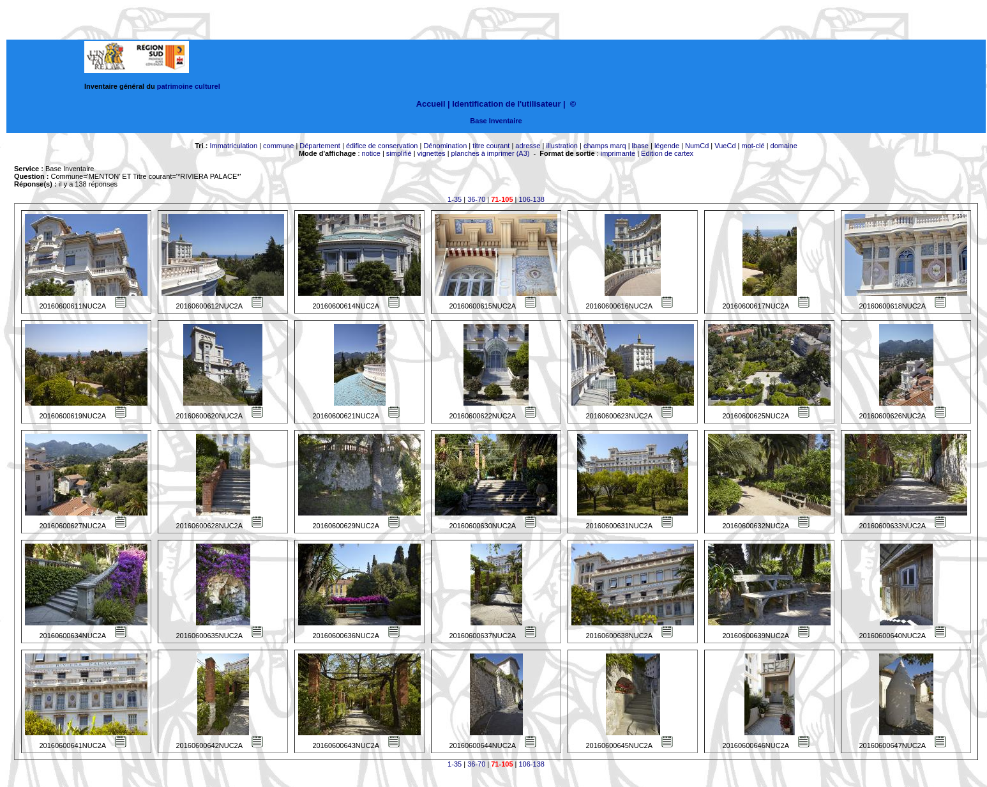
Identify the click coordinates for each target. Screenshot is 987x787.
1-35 (455, 199)
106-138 (532, 199)
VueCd (724, 145)
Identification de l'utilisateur (506, 104)
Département (319, 145)
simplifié (399, 153)
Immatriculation (233, 145)
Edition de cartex (667, 153)
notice (371, 153)
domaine (784, 145)
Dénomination (445, 145)
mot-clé (753, 145)
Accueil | (433, 104)
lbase (640, 145)
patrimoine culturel (188, 86)
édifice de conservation (382, 145)
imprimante (618, 153)
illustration (562, 145)
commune (278, 145)
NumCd (697, 145)
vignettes (432, 153)
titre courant (490, 145)
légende (666, 145)
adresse (527, 145)
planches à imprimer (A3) (490, 153)
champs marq (605, 145)
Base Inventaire (496, 121)
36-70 (476, 199)
